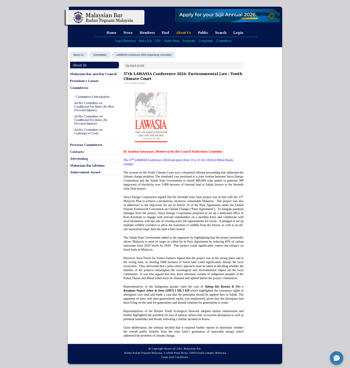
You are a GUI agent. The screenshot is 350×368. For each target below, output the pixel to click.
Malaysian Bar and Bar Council (93, 74)
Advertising (79, 158)
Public (203, 32)
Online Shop (171, 41)
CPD (158, 41)
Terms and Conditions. (175, 357)
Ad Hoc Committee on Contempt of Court (88, 131)
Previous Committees (86, 145)
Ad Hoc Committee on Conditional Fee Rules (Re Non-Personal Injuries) (94, 106)
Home (111, 32)
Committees (224, 41)
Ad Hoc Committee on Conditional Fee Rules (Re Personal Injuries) (90, 119)
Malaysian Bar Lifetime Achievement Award (87, 168)
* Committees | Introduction (91, 97)
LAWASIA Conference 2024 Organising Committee (143, 54)
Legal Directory (125, 41)
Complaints (205, 41)
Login (238, 32)
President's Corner (84, 81)
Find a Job (145, 41)
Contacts (77, 151)
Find (165, 32)
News (128, 32)
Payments (189, 41)
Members (147, 32)
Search (220, 32)
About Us (183, 32)
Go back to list (135, 65)
